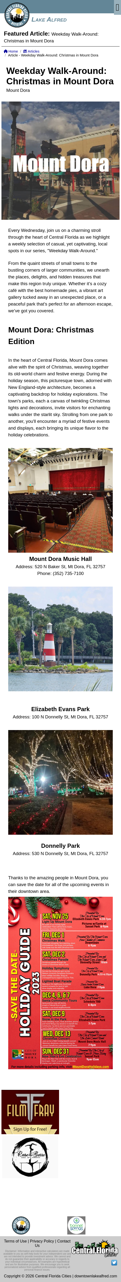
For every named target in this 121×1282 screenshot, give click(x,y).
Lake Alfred (49, 19)
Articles (31, 51)
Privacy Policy (42, 1241)
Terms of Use (15, 1241)
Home (11, 51)
